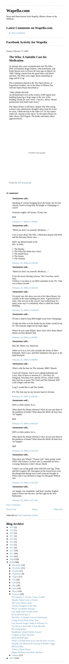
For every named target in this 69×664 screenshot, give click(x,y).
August (15, 577)
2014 (12, 545)
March (15, 591)
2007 (12, 658)
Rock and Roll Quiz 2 (21, 614)
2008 (12, 562)
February (16, 594)
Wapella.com (18, 10)
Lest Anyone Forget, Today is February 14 (29, 623)
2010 (12, 556)
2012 (12, 550)
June (14, 582)
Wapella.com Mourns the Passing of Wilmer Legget (33, 643)
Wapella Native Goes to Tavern (25, 600)
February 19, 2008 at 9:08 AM (25, 423)
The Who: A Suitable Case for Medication (29, 617)
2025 (12, 527)
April (14, 588)
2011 (12, 553)
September (17, 574)
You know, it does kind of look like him (28, 626)
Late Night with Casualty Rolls (25, 611)
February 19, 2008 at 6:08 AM (25, 396)
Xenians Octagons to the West (24, 606)
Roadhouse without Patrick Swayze (26, 632)
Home (35, 509)
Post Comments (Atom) (28, 515)
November (17, 568)
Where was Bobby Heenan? (23, 609)
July (14, 580)
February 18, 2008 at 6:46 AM (25, 288)
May (14, 585)
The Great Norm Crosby (22, 603)
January (15, 655)
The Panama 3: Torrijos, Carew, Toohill (28, 597)
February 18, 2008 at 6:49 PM (24, 337)
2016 (12, 539)
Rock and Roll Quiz (20, 638)
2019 (12, 533)
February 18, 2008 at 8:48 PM (24, 360)
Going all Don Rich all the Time (25, 620)
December (16, 565)
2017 (12, 536)
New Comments (18, 33)
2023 (12, 530)
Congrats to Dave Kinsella (23, 635)
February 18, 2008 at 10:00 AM (25, 310)
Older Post (58, 509)
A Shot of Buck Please (21, 649)
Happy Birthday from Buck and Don (27, 652)
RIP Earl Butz (17, 646)
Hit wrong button (19, 629)
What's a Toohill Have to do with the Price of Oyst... (34, 641)
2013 (12, 548)
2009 (12, 559)
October (15, 571)
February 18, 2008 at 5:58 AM (25, 263)
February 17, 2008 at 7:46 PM (24, 222)
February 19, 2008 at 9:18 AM (25, 451)
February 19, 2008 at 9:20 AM (25, 483)
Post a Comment (13, 505)
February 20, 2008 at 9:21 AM (25, 500)
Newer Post (11, 509)
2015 (12, 542)
